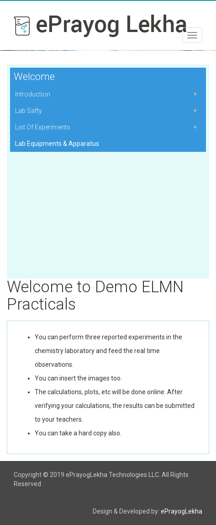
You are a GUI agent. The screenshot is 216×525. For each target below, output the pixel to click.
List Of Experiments (42, 127)
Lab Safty (28, 110)
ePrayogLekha (181, 511)
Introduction (32, 94)
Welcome (34, 76)
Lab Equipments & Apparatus (57, 143)
